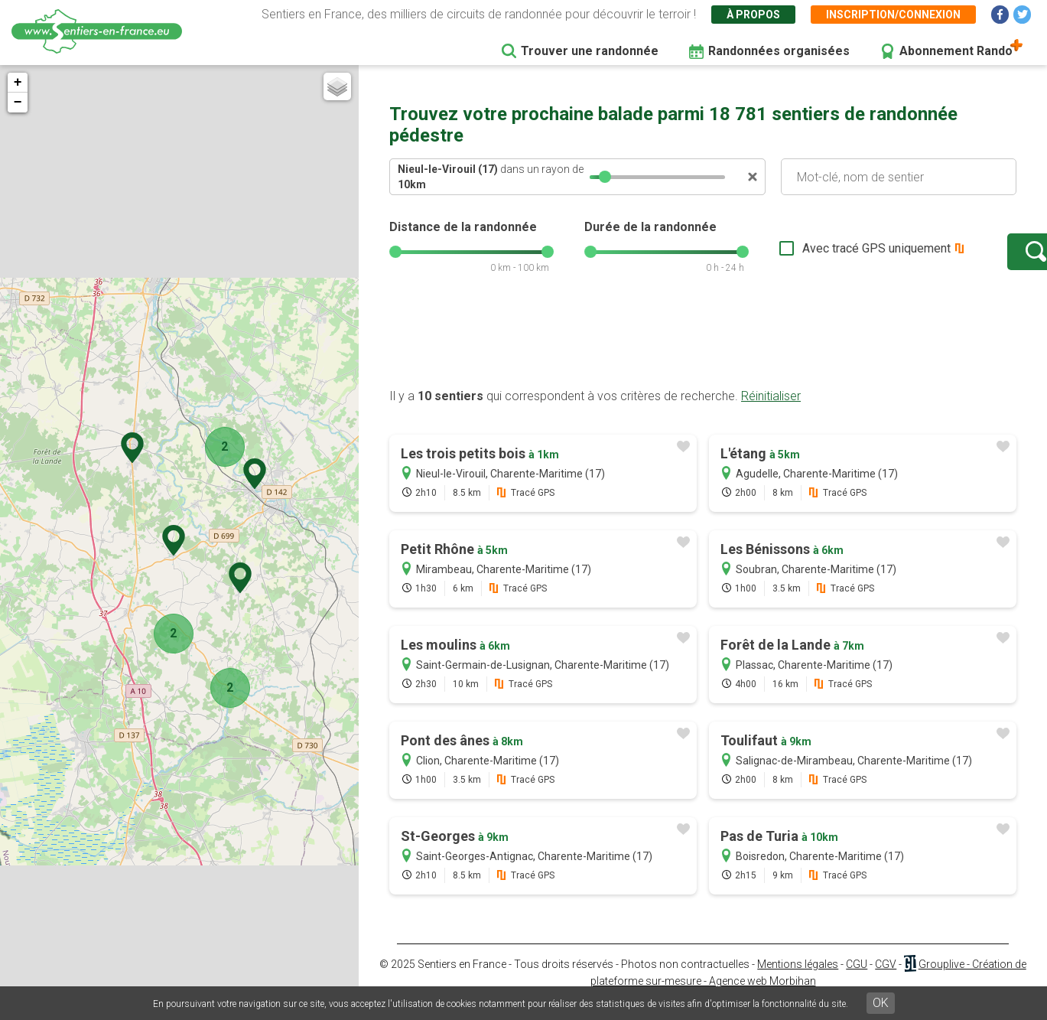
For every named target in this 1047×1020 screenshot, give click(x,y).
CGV (885, 979)
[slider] (605, 177)
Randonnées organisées (779, 51)
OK (881, 1003)
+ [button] (18, 82)
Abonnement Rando (956, 51)
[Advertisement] (703, 354)
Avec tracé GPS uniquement (829, 256)
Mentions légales (797, 979)
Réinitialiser (771, 411)
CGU (856, 979)
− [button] (18, 102)
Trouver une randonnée (589, 51)
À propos (753, 14)
